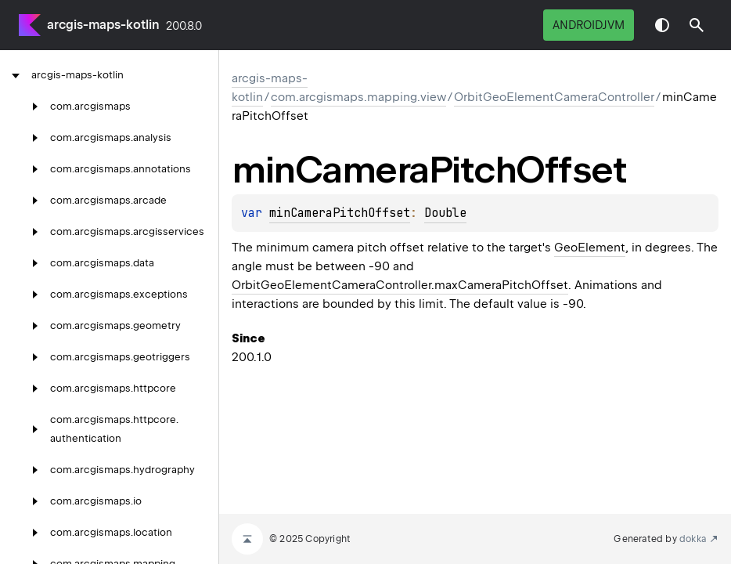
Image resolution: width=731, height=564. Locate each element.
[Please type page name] (696, 25)
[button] (696, 25)
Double (445, 213)
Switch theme (662, 25)
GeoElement (589, 247)
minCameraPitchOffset (339, 213)
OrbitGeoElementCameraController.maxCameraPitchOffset (400, 285)
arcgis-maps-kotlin (103, 24)
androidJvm (589, 25)
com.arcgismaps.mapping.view (358, 97)
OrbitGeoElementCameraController (554, 97)
